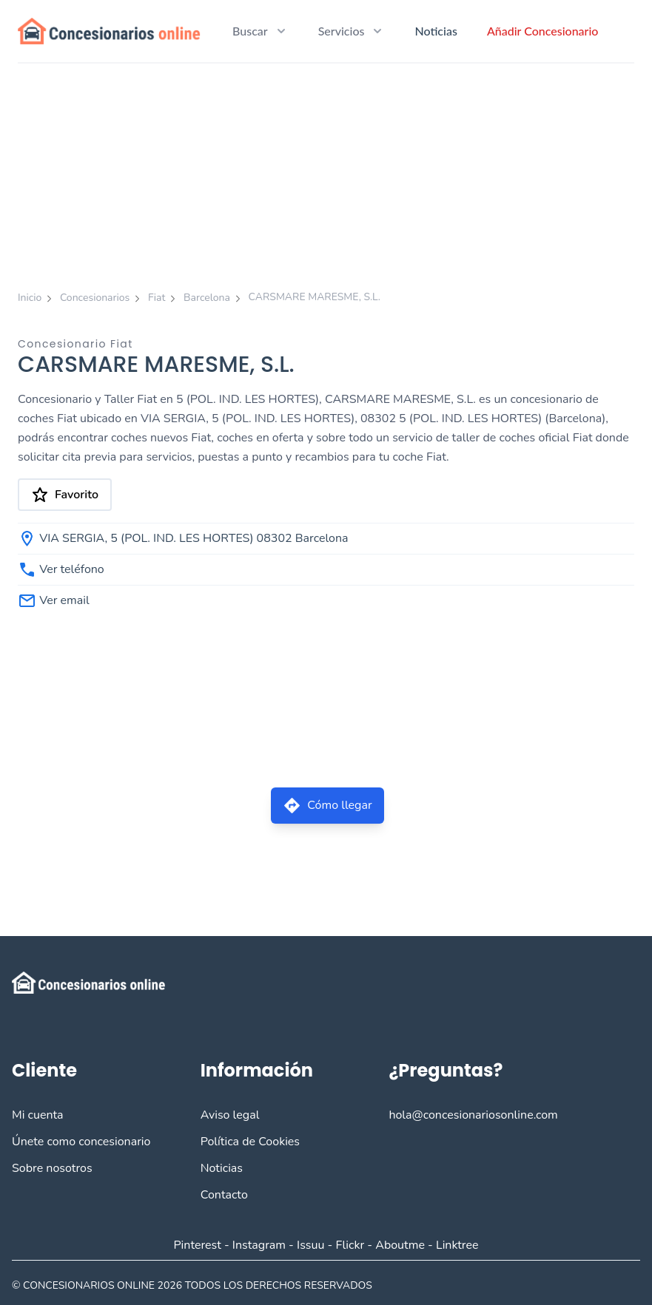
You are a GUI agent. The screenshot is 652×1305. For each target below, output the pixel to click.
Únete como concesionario (81, 1141)
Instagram (259, 1245)
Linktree (457, 1245)
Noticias (435, 31)
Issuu (310, 1245)
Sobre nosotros (52, 1168)
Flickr (350, 1245)
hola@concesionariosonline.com (473, 1115)
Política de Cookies (250, 1141)
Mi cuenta (38, 1115)
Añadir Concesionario (543, 31)
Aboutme (400, 1245)
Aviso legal (230, 1115)
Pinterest (197, 1245)
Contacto (224, 1195)
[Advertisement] (326, 174)
